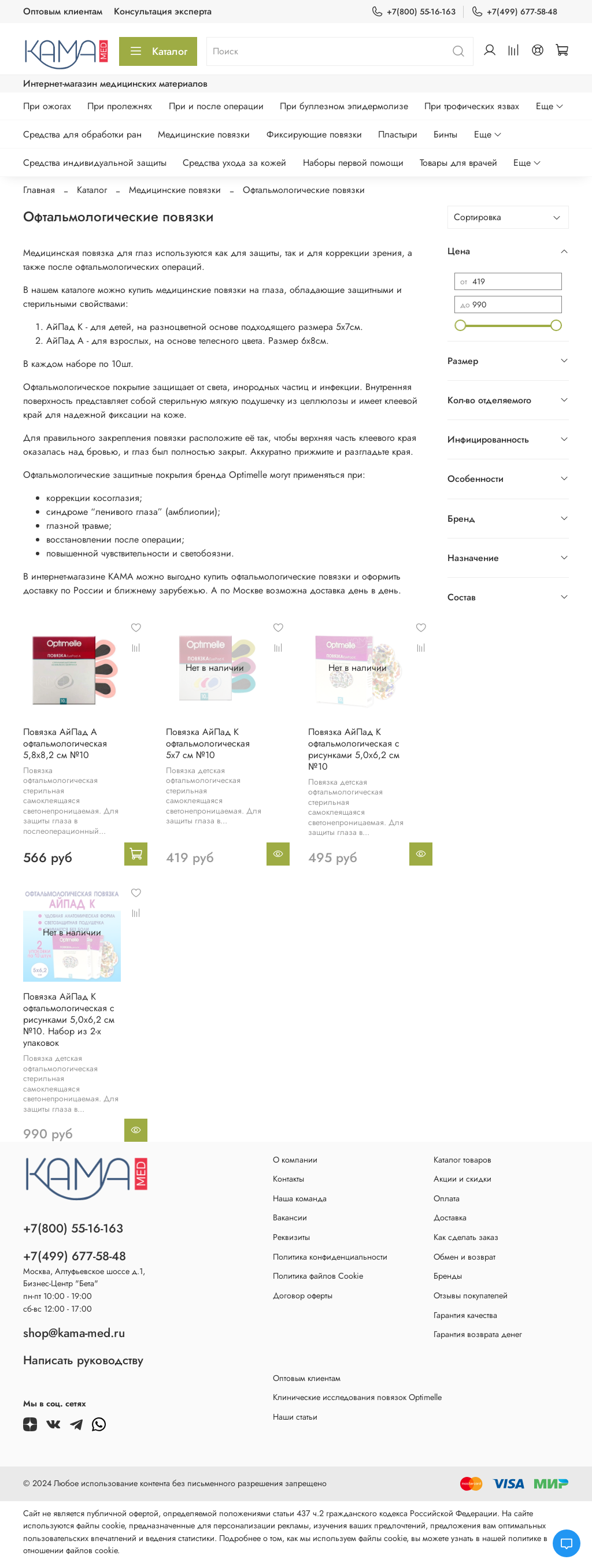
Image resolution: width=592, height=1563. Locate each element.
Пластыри (397, 134)
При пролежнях (119, 106)
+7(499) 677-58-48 (514, 12)
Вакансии (290, 1217)
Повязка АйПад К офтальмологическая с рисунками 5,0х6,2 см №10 (353, 749)
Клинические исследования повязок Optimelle (357, 1397)
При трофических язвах (471, 106)
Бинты (445, 134)
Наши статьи (295, 1417)
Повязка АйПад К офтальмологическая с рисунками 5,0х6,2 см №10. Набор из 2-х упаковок (68, 1019)
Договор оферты (302, 1295)
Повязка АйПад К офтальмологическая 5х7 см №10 (208, 743)
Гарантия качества (465, 1315)
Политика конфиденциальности (330, 1257)
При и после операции (216, 106)
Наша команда (300, 1198)
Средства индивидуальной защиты (94, 162)
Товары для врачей (458, 162)
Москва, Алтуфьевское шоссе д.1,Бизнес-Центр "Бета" (84, 1277)
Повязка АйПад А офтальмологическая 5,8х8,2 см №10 (65, 743)
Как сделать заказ (466, 1237)
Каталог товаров (462, 1159)
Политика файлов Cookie (318, 1276)
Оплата (447, 1198)
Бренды (448, 1276)
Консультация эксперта (163, 11)
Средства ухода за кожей (234, 162)
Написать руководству (83, 1360)
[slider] (460, 325)
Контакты (288, 1179)
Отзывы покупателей (471, 1295)
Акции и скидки (462, 1179)
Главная (39, 189)
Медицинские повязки (204, 134)
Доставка (450, 1217)
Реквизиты (291, 1237)
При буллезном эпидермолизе (344, 106)
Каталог (158, 51)
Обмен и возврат (464, 1257)
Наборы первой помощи (353, 162)
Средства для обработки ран (82, 134)
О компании (295, 1159)
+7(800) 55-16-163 (413, 12)
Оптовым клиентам (62, 11)
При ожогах (47, 106)
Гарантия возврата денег (478, 1334)
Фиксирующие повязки (314, 134)
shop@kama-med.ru (74, 1333)
